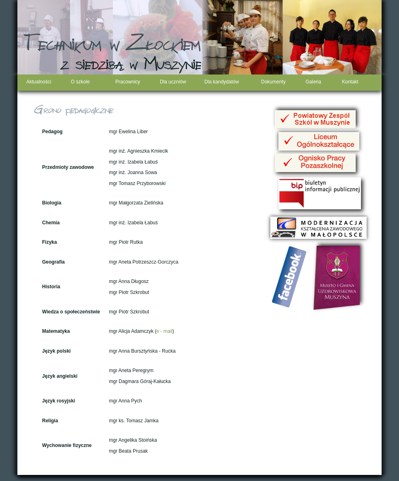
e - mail (164, 331)
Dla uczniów (173, 82)
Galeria (313, 82)
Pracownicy (127, 82)
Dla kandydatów (221, 82)
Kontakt (350, 82)
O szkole (80, 82)
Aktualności (38, 82)
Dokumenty (273, 82)
